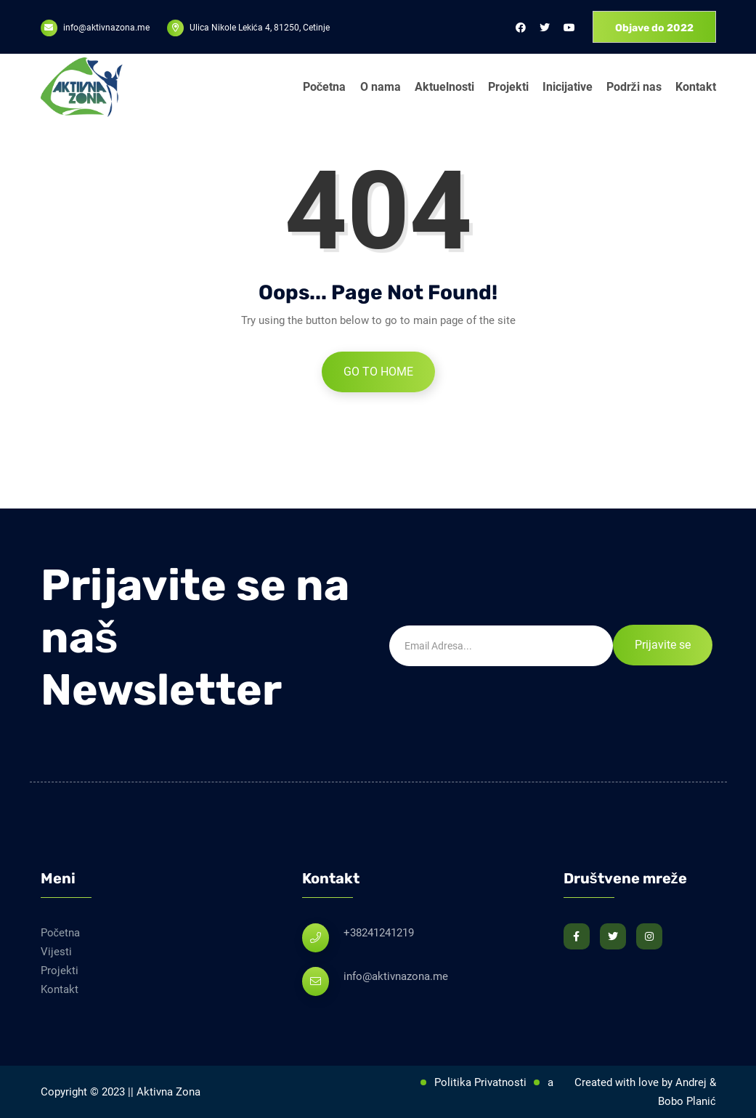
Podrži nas (634, 87)
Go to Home (378, 371)
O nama (380, 87)
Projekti (508, 87)
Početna (324, 87)
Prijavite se (663, 645)
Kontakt (695, 87)
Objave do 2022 (654, 28)
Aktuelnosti (444, 87)
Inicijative (567, 87)
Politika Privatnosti (480, 1082)
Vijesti (56, 951)
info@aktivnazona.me (396, 976)
